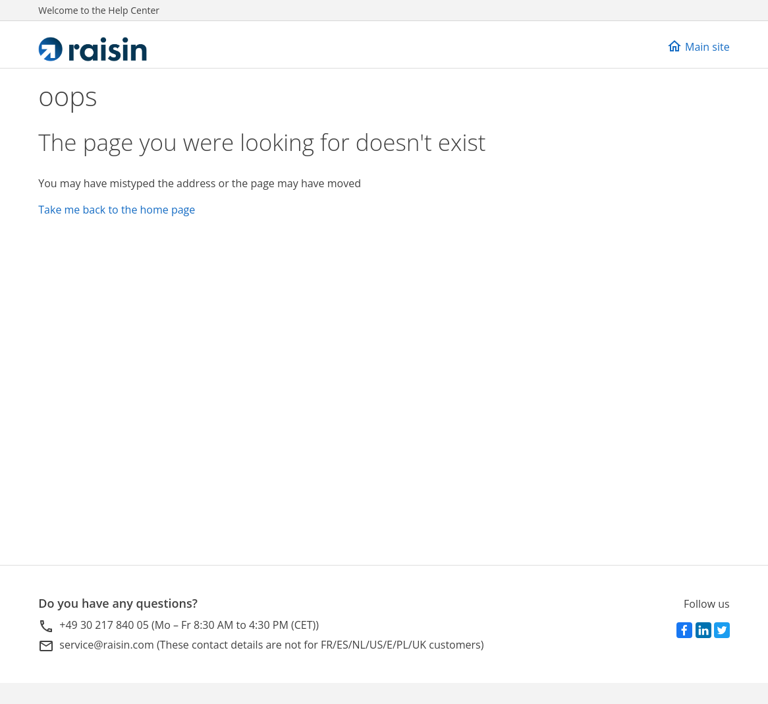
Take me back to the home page (116, 209)
